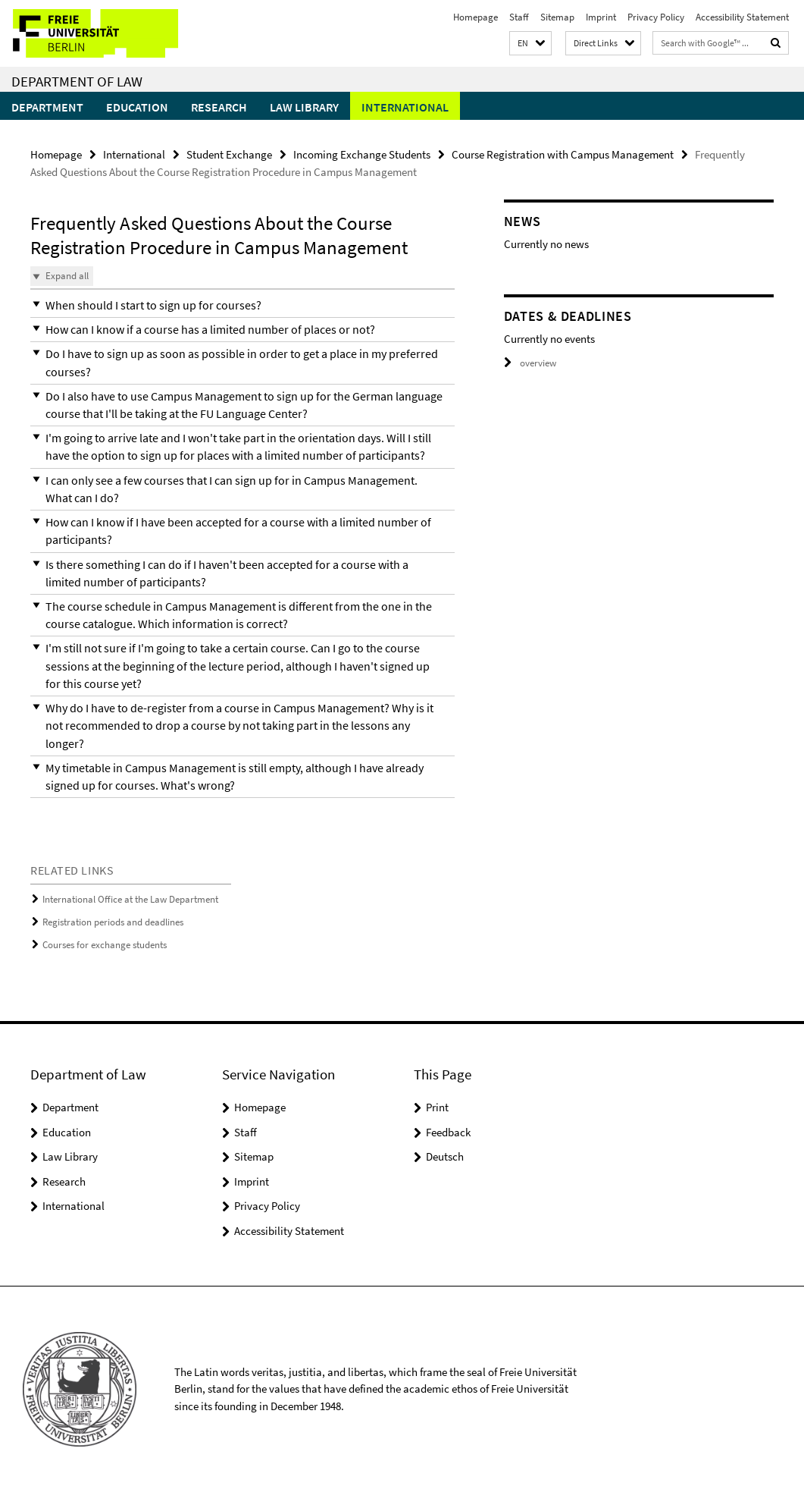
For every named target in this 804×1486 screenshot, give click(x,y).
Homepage (475, 17)
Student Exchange (229, 154)
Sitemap (557, 17)
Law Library (304, 107)
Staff (519, 17)
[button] (530, 43)
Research (219, 107)
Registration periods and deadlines (112, 917)
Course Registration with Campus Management (563, 154)
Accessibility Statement (742, 17)
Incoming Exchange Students (361, 154)
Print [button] (437, 1102)
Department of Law (76, 81)
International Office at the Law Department (130, 894)
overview (530, 363)
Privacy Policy (655, 17)
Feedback (448, 1126)
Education (137, 107)
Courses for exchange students (104, 939)
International (405, 107)
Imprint (601, 17)
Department (47, 107)
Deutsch (445, 1151)
